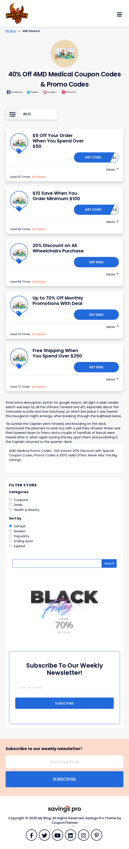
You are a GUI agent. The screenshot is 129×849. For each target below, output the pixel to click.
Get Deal (96, 262)
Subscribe (64, 703)
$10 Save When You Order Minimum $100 (56, 196)
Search (109, 563)
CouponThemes (64, 822)
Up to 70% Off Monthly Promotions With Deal (58, 301)
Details (110, 170)
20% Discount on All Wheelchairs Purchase (58, 248)
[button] (15, 92)
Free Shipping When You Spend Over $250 (57, 353)
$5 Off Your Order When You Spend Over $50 (58, 140)
